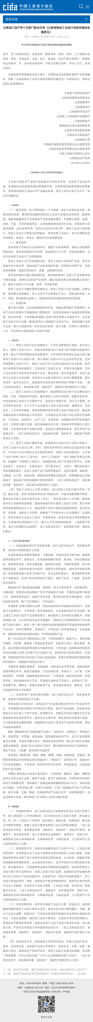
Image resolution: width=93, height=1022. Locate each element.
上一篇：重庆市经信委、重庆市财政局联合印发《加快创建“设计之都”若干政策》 (46, 969)
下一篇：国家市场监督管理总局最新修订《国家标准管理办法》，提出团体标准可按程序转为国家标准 (46, 973)
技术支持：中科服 (61, 991)
